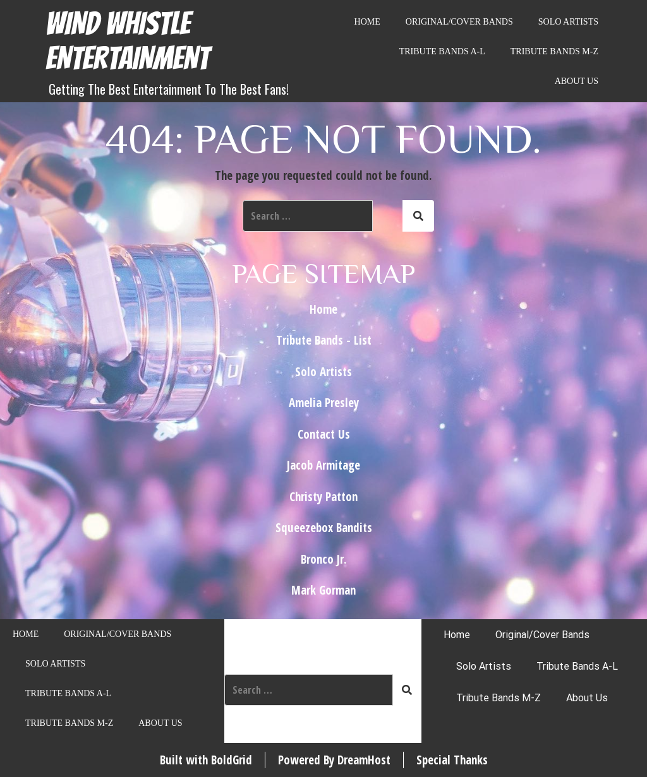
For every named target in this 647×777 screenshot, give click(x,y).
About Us (576, 81)
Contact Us (324, 434)
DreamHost (363, 760)
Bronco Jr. (324, 559)
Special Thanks (452, 760)
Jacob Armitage (323, 465)
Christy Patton (323, 497)
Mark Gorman (323, 590)
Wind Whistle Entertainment (127, 41)
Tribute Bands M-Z (554, 51)
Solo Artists (568, 22)
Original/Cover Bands (459, 22)
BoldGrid (231, 760)
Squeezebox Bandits (323, 527)
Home (367, 22)
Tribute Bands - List (324, 340)
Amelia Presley (324, 402)
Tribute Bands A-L (442, 51)
